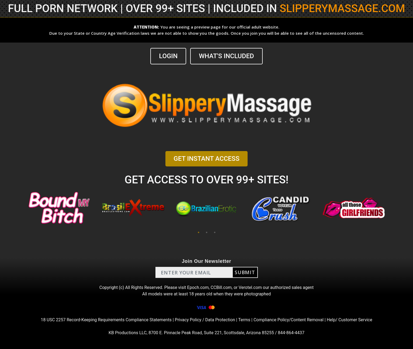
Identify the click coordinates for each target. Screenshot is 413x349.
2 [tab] (206, 232)
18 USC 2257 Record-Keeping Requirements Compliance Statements (106, 319)
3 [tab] (214, 232)
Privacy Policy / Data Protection (205, 319)
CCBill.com (221, 287)
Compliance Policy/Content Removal (289, 319)
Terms (244, 319)
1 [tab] (198, 232)
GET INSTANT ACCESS (206, 158)
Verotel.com (250, 287)
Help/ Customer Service (349, 319)
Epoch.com (198, 287)
